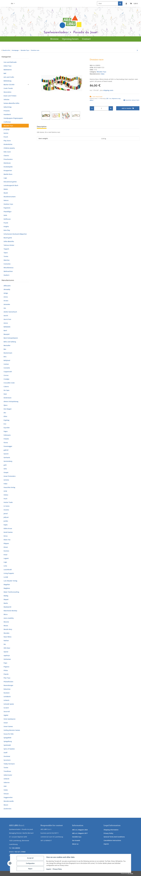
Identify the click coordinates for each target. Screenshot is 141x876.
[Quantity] (101, 108)
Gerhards (7, 457)
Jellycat (6, 517)
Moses (6, 626)
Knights (6, 226)
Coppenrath (8, 372)
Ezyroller (7, 428)
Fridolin (6, 439)
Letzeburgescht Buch (11, 185)
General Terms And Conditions (114, 837)
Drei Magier (8, 409)
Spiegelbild (7, 738)
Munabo (6, 633)
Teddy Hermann (9, 764)
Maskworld (7, 607)
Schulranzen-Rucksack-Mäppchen (15, 234)
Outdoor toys (8, 204)
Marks (6, 603)
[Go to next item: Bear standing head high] (137, 50)
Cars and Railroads (10, 62)
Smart (6, 723)
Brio (5, 357)
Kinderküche (8, 144)
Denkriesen (7, 398)
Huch (5, 499)
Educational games (10, 182)
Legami (6, 558)
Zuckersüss (7, 809)
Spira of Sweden (9, 749)
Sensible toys (76, 837)
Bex (5, 349)
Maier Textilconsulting (11, 592)
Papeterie (7, 208)
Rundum (6, 693)
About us (75, 844)
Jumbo (6, 521)
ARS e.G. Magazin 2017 (80, 833)
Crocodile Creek (9, 383)
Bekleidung (7, 81)
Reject (31, 869)
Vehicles (6, 99)
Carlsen (6, 364)
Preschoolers (8, 159)
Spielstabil (7, 745)
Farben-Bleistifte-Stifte (11, 103)
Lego (5, 178)
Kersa (5, 536)
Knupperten (8, 170)
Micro (6, 614)
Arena (6, 297)
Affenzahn (7, 286)
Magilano (7, 588)
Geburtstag (7, 107)
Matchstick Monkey (10, 611)
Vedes (6, 790)
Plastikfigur (8, 212)
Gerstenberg (8, 461)
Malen (6, 189)
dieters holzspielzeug (11, 401)
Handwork (7, 114)
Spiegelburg (8, 741)
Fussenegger (8, 446)
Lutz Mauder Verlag (10, 581)
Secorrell (7, 711)
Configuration (30, 863)
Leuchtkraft (8, 570)
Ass (5, 308)
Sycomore (7, 760)
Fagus (6, 431)
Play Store (7, 141)
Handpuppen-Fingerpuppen (13, 118)
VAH (5, 786)
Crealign (6, 379)
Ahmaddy (7, 289)
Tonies (6, 256)
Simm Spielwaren (9, 719)
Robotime (7, 689)
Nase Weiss (7, 637)
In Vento (6, 506)
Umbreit (6, 779)
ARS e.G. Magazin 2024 (80, 830)
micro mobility (9, 618)
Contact (86, 39)
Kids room (7, 152)
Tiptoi (6, 253)
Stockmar (7, 756)
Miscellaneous (8, 268)
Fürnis (6, 443)
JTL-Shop (130, 873)
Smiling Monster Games (12, 730)
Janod (6, 513)
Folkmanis (7, 435)
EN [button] (12, 3)
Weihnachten (8, 271)
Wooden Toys (101, 72)
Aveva (6, 323)
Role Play (7, 230)
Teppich (6, 249)
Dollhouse (7, 219)
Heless (6, 495)
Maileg (6, 596)
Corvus (6, 375)
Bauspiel (6, 334)
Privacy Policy (108, 833)
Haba (5, 484)
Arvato (6, 301)
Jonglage (6, 129)
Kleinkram (7, 163)
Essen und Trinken (10, 96)
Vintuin (6, 794)
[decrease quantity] (92, 108)
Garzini (6, 454)
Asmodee (7, 304)
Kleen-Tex (7, 540)
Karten (6, 133)
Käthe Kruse (8, 528)
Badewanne (8, 70)
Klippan (6, 543)
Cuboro (6, 386)
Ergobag (6, 420)
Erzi (5, 424)
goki (5, 465)
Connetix (7, 368)
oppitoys (7, 655)
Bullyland (7, 360)
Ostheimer (7, 659)
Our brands (76, 840)
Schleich (6, 700)
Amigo (6, 293)
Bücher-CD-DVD (9, 85)
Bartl (5, 330)
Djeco (5, 405)
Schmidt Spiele (9, 704)
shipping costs (108, 90)
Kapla (5, 525)
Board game (8, 238)
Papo (5, 663)
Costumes (7, 264)
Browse (54, 39)
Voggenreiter (8, 797)
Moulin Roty (8, 629)
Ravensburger (8, 685)
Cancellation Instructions (112, 840)
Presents (7, 111)
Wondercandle (9, 801)
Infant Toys (7, 66)
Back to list (6, 50)
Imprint (106, 844)
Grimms (6, 480)
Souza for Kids (9, 734)
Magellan (7, 584)
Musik (6, 193)
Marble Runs (8, 174)
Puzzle (6, 223)
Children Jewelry (9, 148)
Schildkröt (7, 697)
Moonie (6, 622)
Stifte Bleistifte (9, 241)
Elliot (5, 416)
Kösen (6, 547)
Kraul (5, 555)
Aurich (6, 315)
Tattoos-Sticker (9, 245)
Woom (6, 805)
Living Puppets (9, 573)
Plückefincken (8, 682)
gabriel (6, 450)
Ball (5, 73)
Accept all (30, 858)
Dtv (5, 413)
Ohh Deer (7, 648)
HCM (5, 491)
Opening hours (70, 39)
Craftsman (7, 122)
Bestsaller (7, 345)
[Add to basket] (38, 57)
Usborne (6, 782)
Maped (6, 599)
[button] (126, 3)
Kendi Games (8, 532)
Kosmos (6, 551)
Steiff (5, 753)
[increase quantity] (111, 108)
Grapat (6, 472)
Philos (6, 670)
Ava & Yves (7, 319)
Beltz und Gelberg (10, 342)
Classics (6, 155)
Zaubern (6, 275)
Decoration (7, 92)
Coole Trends (8, 88)
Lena (5, 566)
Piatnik (6, 674)
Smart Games (8, 726)
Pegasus (6, 667)
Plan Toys (7, 678)
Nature (6, 200)
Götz (5, 469)
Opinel (6, 652)
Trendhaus (7, 771)
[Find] (107, 3)
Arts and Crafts (9, 77)
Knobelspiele (8, 167)
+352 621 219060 (19, 852)
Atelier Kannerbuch (10, 312)
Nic (5, 644)
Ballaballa (7, 327)
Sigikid (6, 715)
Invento (6, 510)
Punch (6, 137)
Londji (6, 577)
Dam (5, 394)
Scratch (6, 708)
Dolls (5, 215)
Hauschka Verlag (9, 487)
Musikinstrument (10, 197)
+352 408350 (16, 848)
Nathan (6, 640)
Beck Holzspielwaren (11, 338)
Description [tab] (42, 127)
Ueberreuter (8, 775)
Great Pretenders (10, 476)
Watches (6, 260)
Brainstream (8, 353)
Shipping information (111, 830)
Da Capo (6, 390)
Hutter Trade (8, 502)
